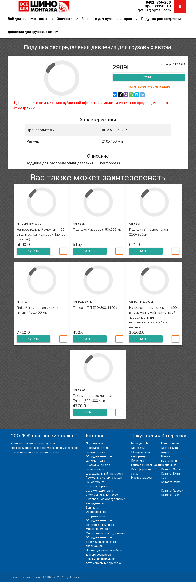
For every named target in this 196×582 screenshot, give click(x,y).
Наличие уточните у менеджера (148, 86)
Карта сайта (169, 448)
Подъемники (94, 443)
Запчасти (64, 19)
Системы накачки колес (102, 494)
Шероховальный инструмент (105, 473)
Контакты (138, 448)
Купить (149, 77)
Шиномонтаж (170, 443)
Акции (165, 452)
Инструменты (95, 503)
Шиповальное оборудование (105, 499)
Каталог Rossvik (172, 490)
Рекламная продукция (100, 559)
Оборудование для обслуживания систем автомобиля (101, 542)
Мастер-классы (141, 477)
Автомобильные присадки (104, 563)
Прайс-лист (169, 465)
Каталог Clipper (171, 469)
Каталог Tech (170, 494)
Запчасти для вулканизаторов (107, 19)
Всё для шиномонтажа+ (28, 19)
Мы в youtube (140, 443)
